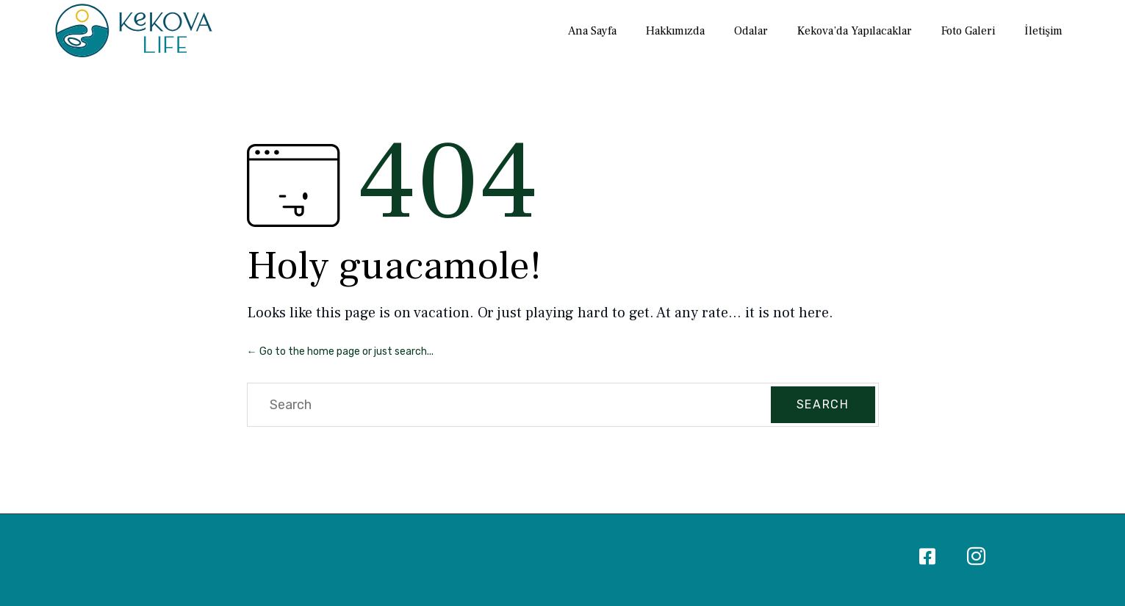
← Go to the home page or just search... (340, 351)
